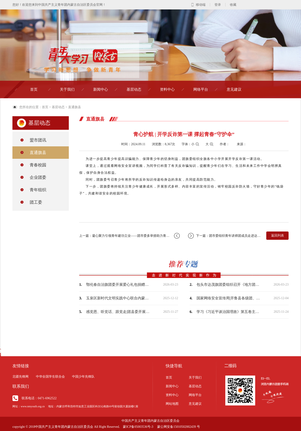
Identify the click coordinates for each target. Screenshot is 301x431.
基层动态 (134, 89)
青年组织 (38, 190)
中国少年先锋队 (83, 376)
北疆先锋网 (20, 376)
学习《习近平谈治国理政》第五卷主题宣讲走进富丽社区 (229, 312)
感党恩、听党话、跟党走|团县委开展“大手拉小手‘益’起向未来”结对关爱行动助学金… (118, 312)
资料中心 (167, 89)
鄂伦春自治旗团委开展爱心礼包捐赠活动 (118, 284)
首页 (34, 89)
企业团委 (38, 177)
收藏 (233, 4)
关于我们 (67, 89)
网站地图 (172, 403)
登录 (217, 4)
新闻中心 (100, 89)
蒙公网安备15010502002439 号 (178, 426)
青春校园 (38, 165)
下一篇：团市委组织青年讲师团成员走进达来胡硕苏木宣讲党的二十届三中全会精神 (224, 236)
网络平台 (200, 89)
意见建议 (234, 89)
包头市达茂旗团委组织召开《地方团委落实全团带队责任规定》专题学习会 (229, 284)
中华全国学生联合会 (50, 376)
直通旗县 (74, 107)
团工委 (36, 202)
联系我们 (20, 386)
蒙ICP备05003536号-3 (138, 426)
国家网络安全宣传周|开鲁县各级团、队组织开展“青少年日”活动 (229, 298)
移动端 (200, 4)
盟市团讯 (38, 140)
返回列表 (277, 235)
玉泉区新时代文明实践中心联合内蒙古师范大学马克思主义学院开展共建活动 (118, 298)
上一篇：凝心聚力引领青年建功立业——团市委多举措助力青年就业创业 (129, 236)
